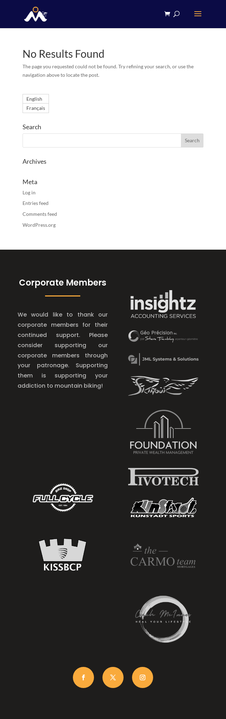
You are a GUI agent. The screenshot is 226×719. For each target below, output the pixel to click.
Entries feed (36, 203)
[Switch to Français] (36, 108)
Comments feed (40, 214)
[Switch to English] (36, 99)
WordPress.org (39, 225)
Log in (29, 192)
